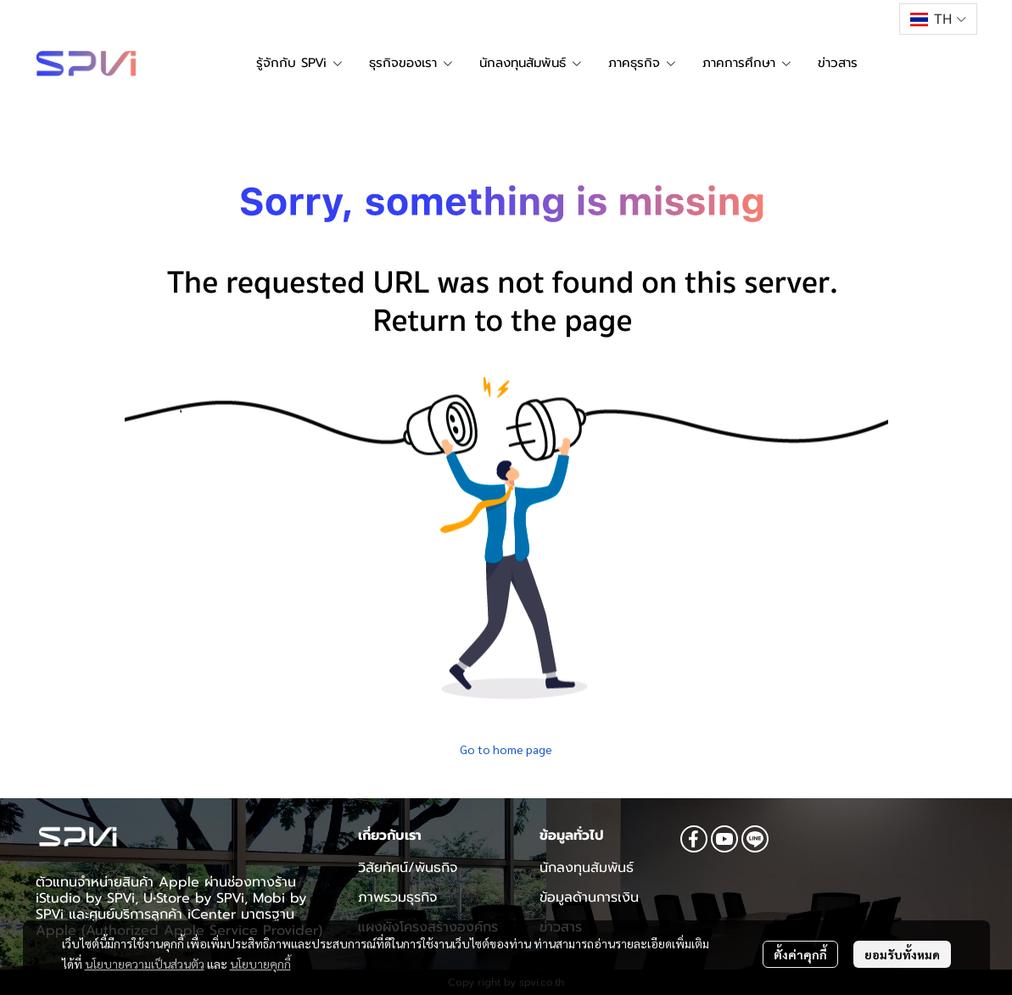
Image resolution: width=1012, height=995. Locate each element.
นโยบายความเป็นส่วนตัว (144, 963)
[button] (937, 19)
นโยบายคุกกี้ (260, 963)
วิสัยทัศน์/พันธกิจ (407, 868)
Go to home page (506, 749)
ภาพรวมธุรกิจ (397, 897)
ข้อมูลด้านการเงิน (589, 897)
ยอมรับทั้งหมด (902, 954)
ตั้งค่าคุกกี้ (800, 954)
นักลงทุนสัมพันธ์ (587, 868)
